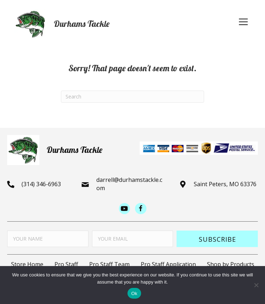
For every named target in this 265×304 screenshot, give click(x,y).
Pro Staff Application (168, 264)
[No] (256, 285)
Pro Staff (66, 264)
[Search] (132, 97)
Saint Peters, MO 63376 (225, 184)
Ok (134, 293)
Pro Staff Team (109, 264)
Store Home (27, 264)
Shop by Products (230, 264)
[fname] (47, 239)
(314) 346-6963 (41, 184)
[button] (243, 22)
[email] (132, 239)
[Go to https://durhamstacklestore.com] (120, 24)
